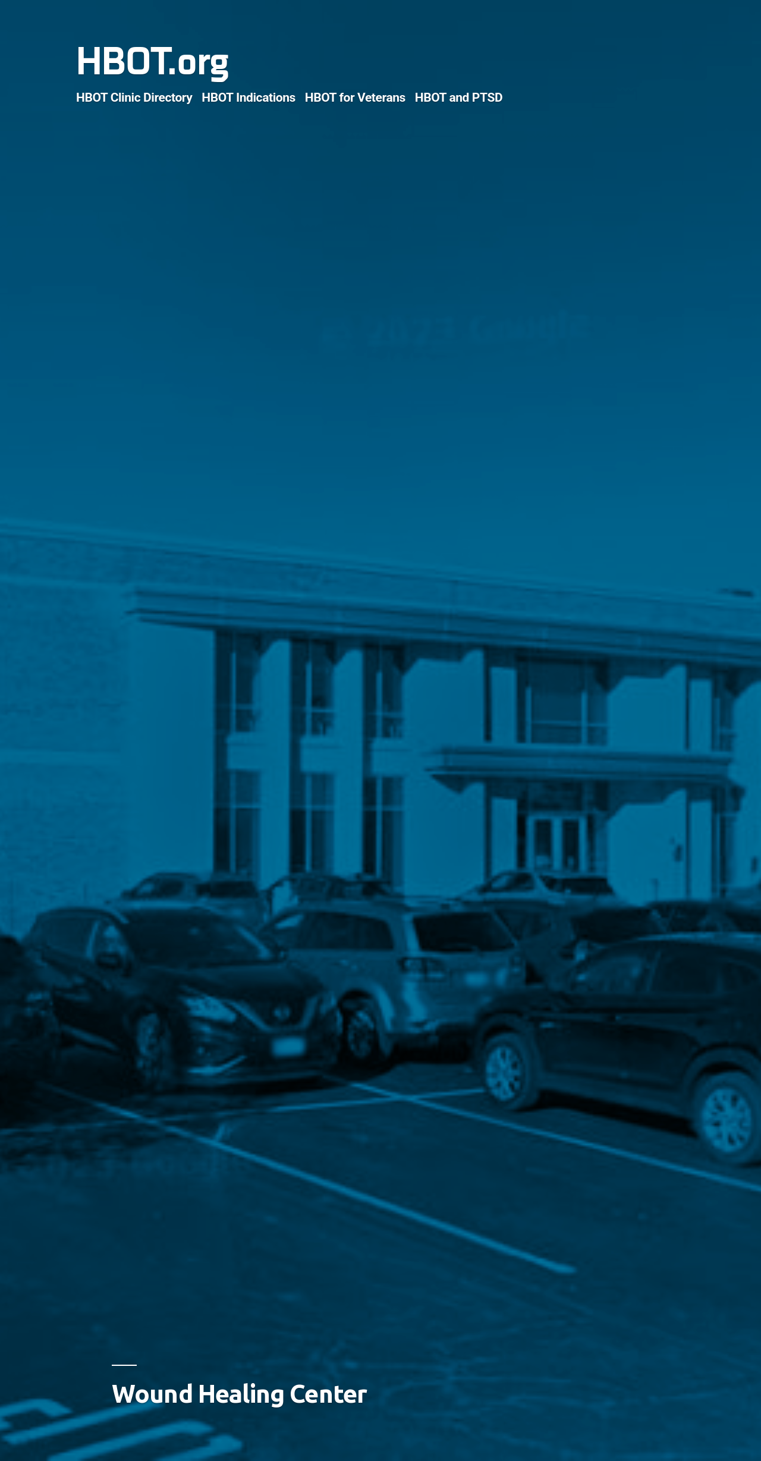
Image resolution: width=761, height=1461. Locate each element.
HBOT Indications (248, 97)
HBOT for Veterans (355, 97)
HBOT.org (152, 62)
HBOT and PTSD (458, 97)
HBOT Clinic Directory (134, 97)
